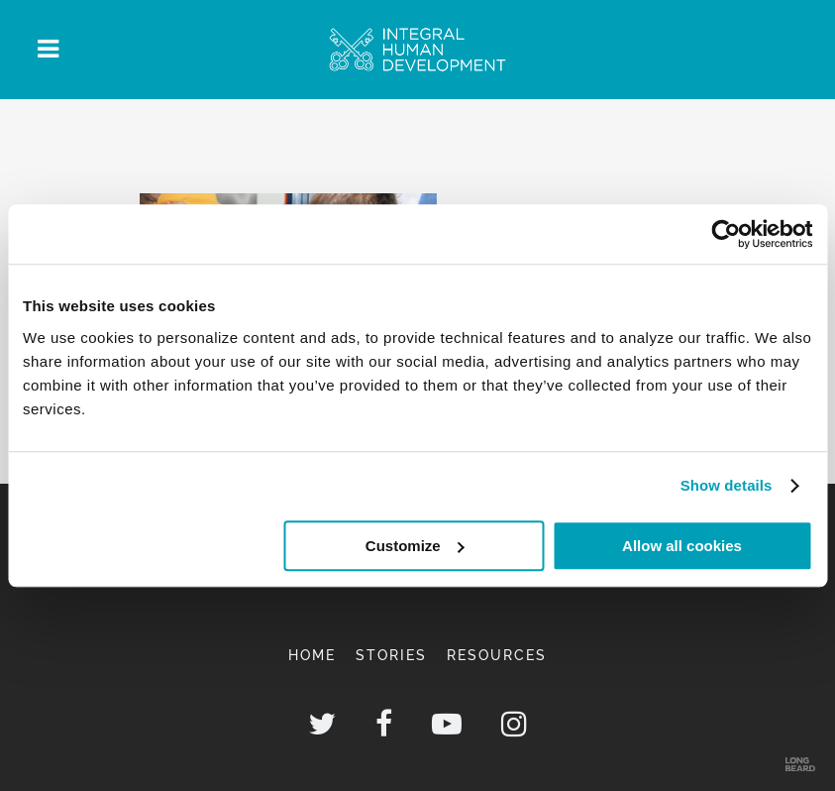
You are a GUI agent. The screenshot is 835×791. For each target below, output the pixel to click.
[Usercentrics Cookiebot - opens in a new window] (725, 234)
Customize (415, 545)
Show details (726, 485)
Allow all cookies (682, 545)
